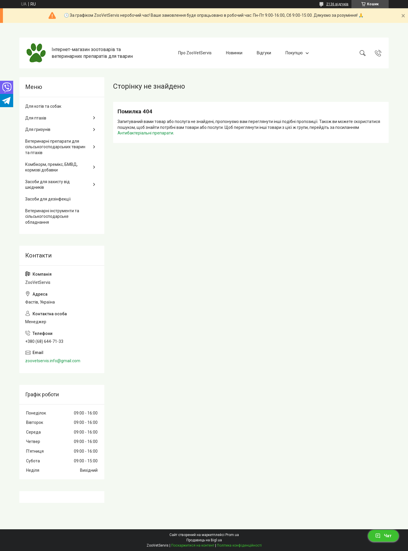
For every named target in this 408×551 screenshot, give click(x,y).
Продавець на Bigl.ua (204, 540)
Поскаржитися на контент (192, 545)
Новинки (234, 52)
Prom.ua (232, 535)
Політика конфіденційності (239, 545)
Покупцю (294, 52)
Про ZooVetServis (195, 52)
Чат (383, 535)
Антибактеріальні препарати (145, 133)
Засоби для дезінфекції (48, 199)
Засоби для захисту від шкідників (47, 184)
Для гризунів (37, 129)
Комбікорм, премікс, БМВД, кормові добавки (51, 167)
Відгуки (264, 52)
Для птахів (35, 118)
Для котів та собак (43, 106)
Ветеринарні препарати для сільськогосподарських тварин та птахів (55, 147)
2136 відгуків (337, 4)
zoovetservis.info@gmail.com (52, 360)
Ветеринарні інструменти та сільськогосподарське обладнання (52, 216)
